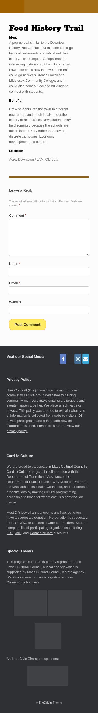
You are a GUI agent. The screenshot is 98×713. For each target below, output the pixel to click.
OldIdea (51, 159)
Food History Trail (46, 28)
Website (15, 302)
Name (14, 264)
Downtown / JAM (31, 159)
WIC (18, 533)
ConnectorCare (41, 533)
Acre (12, 159)
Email (14, 283)
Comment (17, 215)
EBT (10, 533)
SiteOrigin (45, 702)
